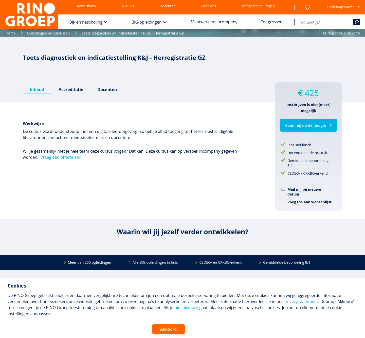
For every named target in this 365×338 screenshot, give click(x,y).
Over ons (208, 6)
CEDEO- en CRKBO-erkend (220, 262)
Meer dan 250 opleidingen (89, 262)
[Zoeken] (356, 22)
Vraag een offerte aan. (61, 157)
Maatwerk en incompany (214, 22)
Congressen (271, 22)
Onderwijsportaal (341, 7)
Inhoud (37, 89)
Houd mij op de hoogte (305, 125)
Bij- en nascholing (85, 22)
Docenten (168, 6)
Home (11, 33)
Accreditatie (71, 89)
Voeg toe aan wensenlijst (309, 202)
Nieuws (128, 6)
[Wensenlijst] (307, 7)
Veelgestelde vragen (258, 6)
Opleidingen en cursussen (48, 33)
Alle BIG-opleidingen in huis (155, 262)
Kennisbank (86, 6)
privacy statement (301, 301)
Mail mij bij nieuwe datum (304, 192)
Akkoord (168, 329)
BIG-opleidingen (147, 22)
